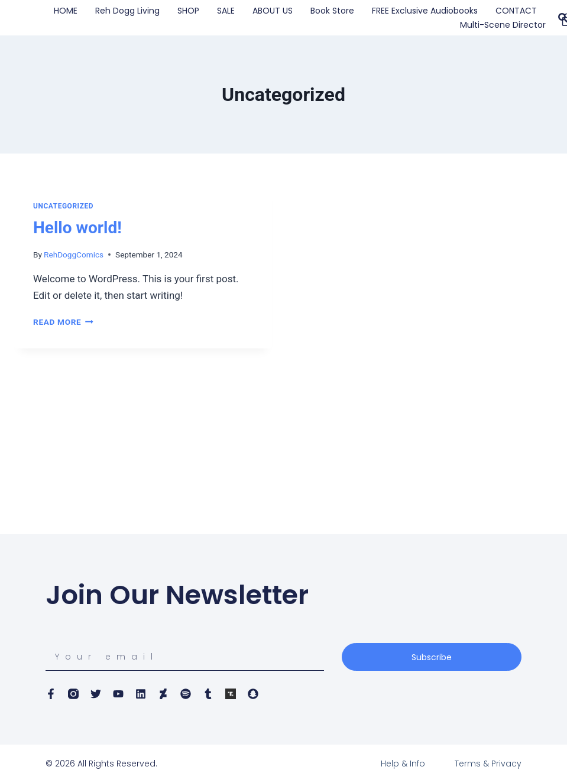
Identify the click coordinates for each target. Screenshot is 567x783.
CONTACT (516, 11)
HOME (65, 11)
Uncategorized (63, 206)
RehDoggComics (73, 254)
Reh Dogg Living (127, 11)
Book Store (332, 11)
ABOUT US (272, 11)
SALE (226, 11)
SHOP (188, 11)
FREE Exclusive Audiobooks (425, 11)
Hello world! (77, 227)
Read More (63, 322)
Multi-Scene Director (503, 25)
